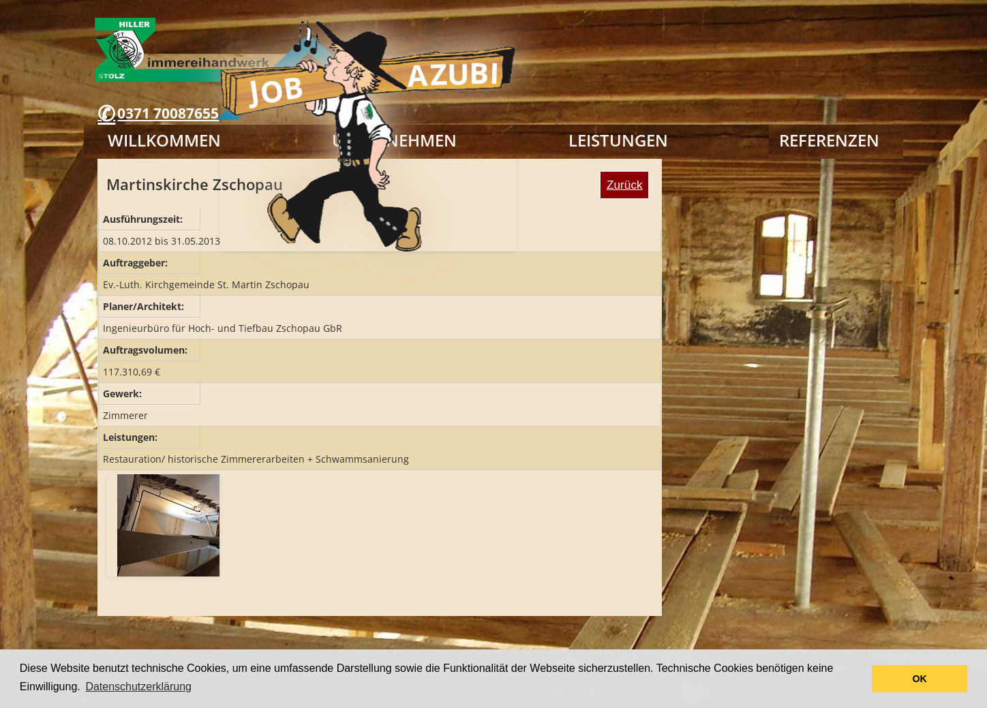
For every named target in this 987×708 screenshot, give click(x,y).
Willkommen (164, 140)
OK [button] (919, 678)
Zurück (625, 184)
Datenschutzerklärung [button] (138, 686)
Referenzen (829, 140)
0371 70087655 (168, 113)
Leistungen (618, 140)
